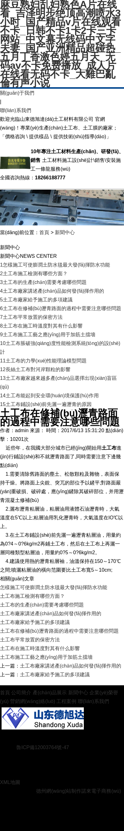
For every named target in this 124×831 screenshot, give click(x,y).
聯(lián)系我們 (15, 110)
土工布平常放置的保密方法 (31, 317)
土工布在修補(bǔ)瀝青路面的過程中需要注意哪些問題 (60, 308)
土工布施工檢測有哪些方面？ (34, 273)
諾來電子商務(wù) (101, 791)
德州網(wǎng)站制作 (58, 791)
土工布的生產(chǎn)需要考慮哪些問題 (43, 282)
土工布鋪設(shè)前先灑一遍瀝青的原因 (46, 404)
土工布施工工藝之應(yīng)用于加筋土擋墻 (47, 334)
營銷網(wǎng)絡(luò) (32, 701)
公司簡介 (21, 692)
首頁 (44, 232)
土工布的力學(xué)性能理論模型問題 (43, 360)
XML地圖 (10, 782)
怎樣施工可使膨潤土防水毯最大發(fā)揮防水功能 (55, 264)
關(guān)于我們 (17, 93)
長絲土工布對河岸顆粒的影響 (35, 369)
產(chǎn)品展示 (50, 692)
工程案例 (66, 701)
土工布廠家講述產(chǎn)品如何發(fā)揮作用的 (52, 291)
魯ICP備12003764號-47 (42, 747)
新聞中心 (65, 232)
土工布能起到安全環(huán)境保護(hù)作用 (49, 395)
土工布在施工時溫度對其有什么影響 (41, 325)
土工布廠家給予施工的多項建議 (36, 299)
